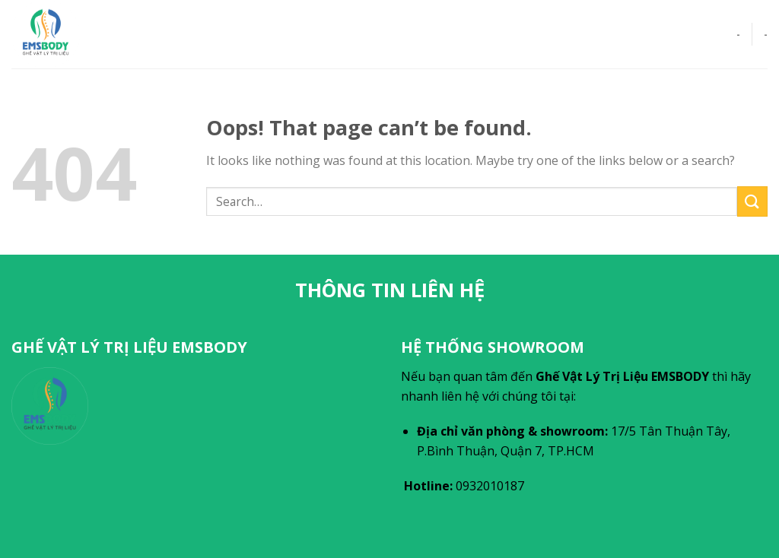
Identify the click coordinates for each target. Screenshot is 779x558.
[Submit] (752, 201)
